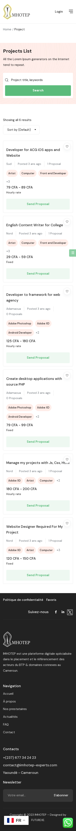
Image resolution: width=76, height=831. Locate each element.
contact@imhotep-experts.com (30, 765)
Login (59, 12)
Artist (12, 173)
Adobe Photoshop (19, 323)
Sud (9, 164)
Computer (27, 173)
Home (7, 29)
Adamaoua (13, 309)
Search (38, 90)
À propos (9, 701)
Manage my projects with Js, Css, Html (38, 462)
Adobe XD (43, 323)
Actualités (10, 717)
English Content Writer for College (34, 225)
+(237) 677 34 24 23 (19, 757)
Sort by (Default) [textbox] (19, 130)
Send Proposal (38, 204)
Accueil (8, 694)
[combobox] (21, 129)
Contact (9, 732)
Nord (9, 233)
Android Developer (20, 332)
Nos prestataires (15, 709)
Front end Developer (53, 173)
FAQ (6, 724)
